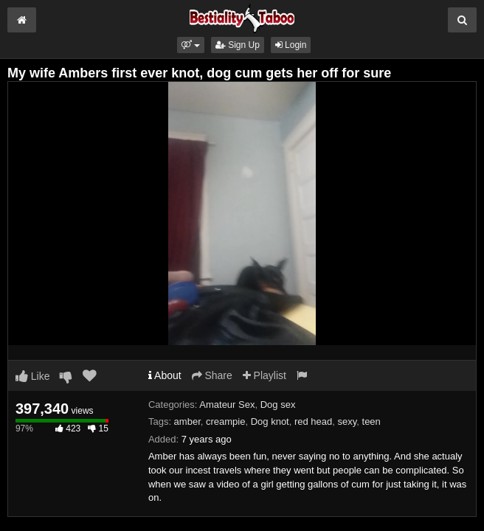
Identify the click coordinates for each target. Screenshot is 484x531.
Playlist (264, 375)
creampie (225, 421)
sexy (347, 421)
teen (371, 421)
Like (32, 376)
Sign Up (237, 45)
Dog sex (278, 404)
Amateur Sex (227, 404)
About (165, 375)
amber (187, 421)
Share (212, 375)
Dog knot (270, 421)
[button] (190, 45)
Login (291, 45)
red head (313, 421)
